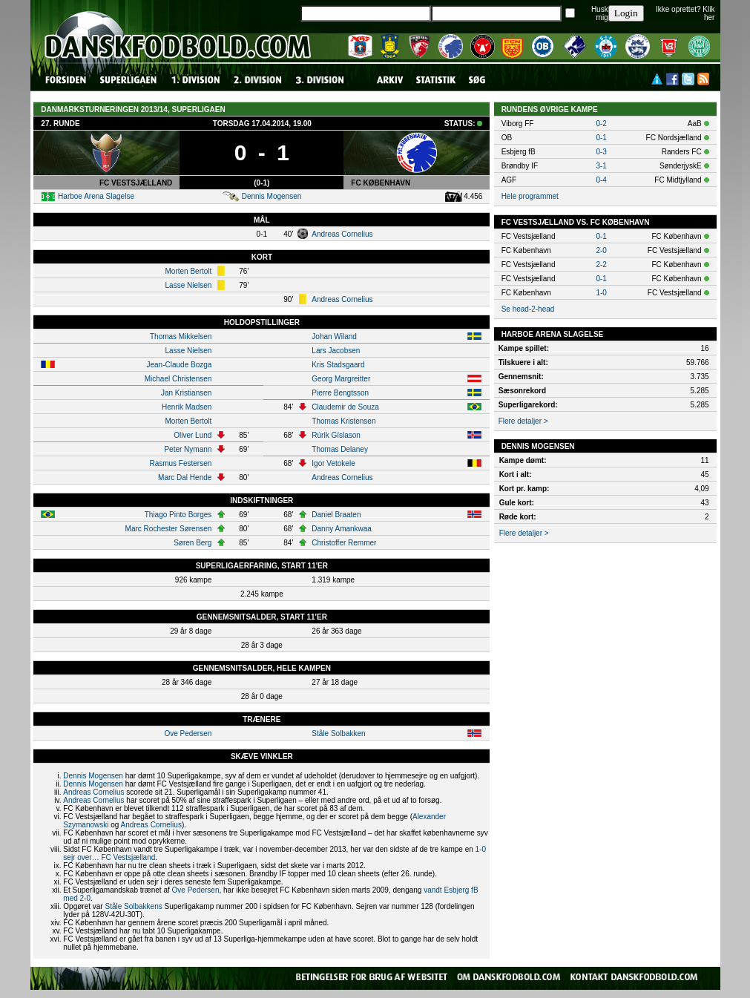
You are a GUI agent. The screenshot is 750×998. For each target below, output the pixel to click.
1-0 (601, 293)
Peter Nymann (187, 449)
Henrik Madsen (186, 407)
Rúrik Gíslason (336, 435)
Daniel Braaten (336, 515)
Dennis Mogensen (272, 196)
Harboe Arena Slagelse (96, 196)
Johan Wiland (334, 336)
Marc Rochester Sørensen (168, 529)
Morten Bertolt (188, 271)
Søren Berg (192, 543)
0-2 (601, 123)
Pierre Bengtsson (340, 393)
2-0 (601, 250)
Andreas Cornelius (342, 234)
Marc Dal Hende (184, 477)
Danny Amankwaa (342, 529)
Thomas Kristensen (343, 421)
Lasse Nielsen (188, 285)
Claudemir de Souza (345, 407)
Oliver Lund (192, 435)
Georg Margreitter (341, 379)
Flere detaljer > (523, 421)
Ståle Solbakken (338, 733)
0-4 (601, 180)
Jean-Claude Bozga (178, 365)
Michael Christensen (178, 379)
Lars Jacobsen (336, 351)
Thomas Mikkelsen (180, 336)
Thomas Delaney (340, 449)
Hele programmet (530, 196)
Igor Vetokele (333, 463)
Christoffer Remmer (344, 543)
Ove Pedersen (187, 733)
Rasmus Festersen (180, 463)
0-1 (601, 138)
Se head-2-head (528, 309)
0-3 (601, 152)
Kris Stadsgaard (338, 365)
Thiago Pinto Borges (178, 515)
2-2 (601, 264)
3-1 (601, 166)
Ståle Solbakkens (133, 906)
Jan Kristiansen (186, 393)
